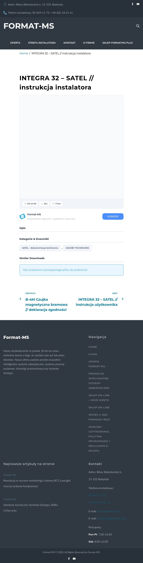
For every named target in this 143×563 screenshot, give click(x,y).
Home (23, 53)
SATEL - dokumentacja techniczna (40, 248)
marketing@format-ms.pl (111, 518)
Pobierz (113, 216)
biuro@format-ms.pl (108, 511)
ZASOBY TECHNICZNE (77, 248)
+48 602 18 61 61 (62, 12)
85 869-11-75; (41, 12)
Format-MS (9, 474)
